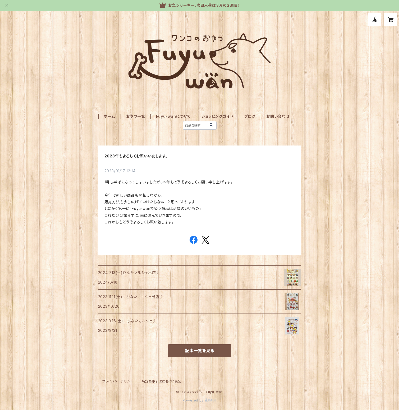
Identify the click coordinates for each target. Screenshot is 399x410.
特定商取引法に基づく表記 (162, 381)
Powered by (200, 400)
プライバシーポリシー (118, 381)
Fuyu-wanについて (173, 116)
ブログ (249, 116)
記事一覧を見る (199, 350)
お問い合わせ (278, 116)
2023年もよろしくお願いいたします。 (136, 156)
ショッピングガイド (217, 116)
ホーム (109, 116)
